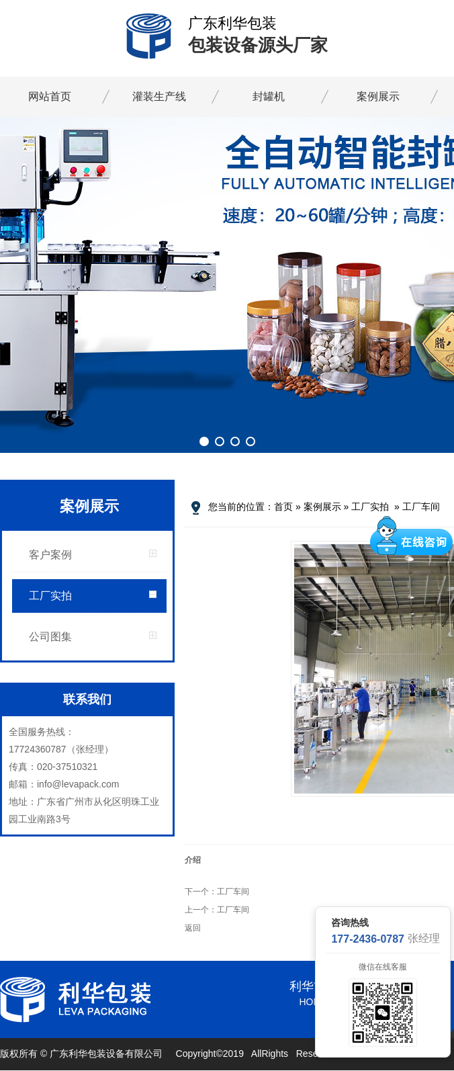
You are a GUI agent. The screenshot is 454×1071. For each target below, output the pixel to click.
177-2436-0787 (367, 939)
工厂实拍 (50, 595)
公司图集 (50, 636)
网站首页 (49, 96)
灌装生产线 (159, 96)
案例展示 (378, 96)
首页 (283, 506)
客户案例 (50, 554)
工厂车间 (421, 506)
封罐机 (269, 96)
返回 (193, 928)
